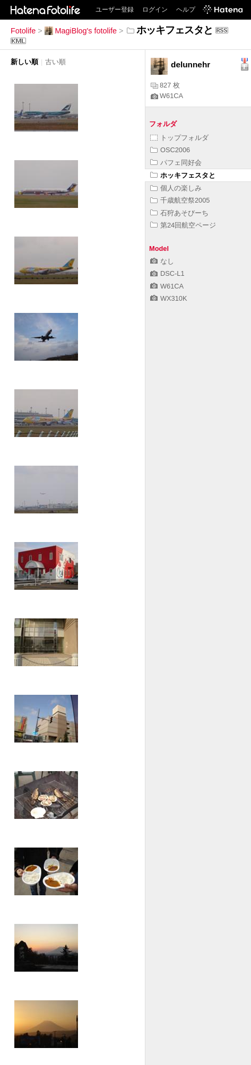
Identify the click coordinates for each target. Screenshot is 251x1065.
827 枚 (165, 85)
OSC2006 (170, 150)
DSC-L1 (167, 273)
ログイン (155, 9)
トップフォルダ (179, 138)
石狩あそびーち (179, 213)
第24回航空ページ (183, 225)
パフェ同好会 (176, 163)
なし (162, 261)
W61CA (167, 96)
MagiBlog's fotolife (81, 31)
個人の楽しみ (176, 188)
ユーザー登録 (115, 9)
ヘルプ (185, 9)
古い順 (55, 62)
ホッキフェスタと (182, 175)
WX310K (168, 298)
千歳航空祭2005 (180, 200)
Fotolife (23, 31)
